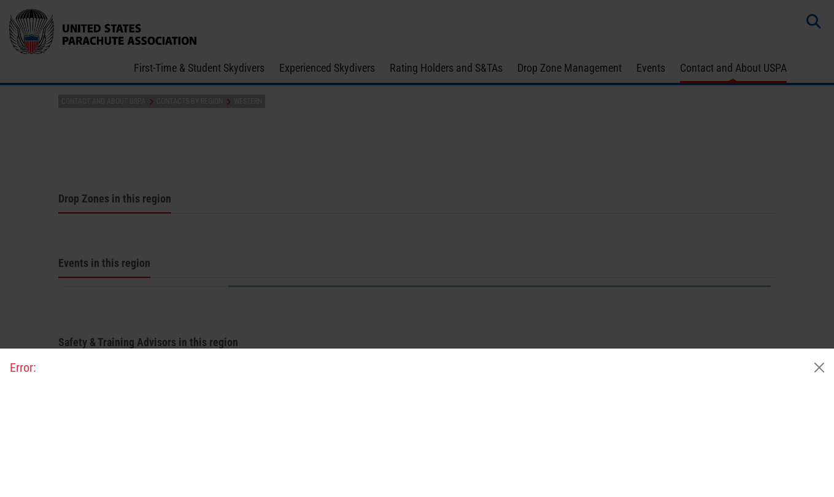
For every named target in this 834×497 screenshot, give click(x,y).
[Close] (819, 367)
